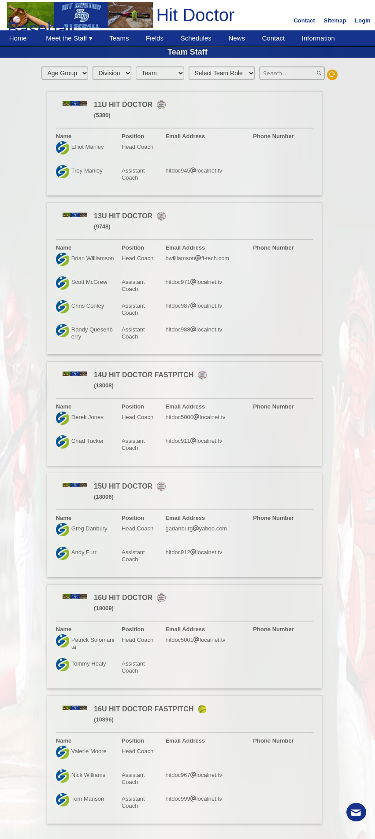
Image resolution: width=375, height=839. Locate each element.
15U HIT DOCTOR (124, 486)
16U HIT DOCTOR (124, 597)
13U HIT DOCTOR (124, 216)
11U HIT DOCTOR (124, 104)
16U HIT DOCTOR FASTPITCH (145, 709)
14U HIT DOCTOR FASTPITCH (145, 375)
